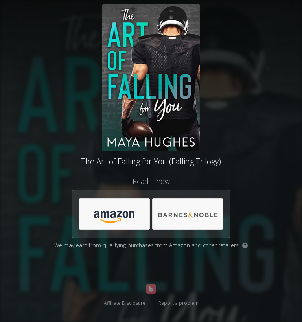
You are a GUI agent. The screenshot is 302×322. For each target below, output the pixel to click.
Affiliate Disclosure (124, 303)
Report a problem (178, 303)
